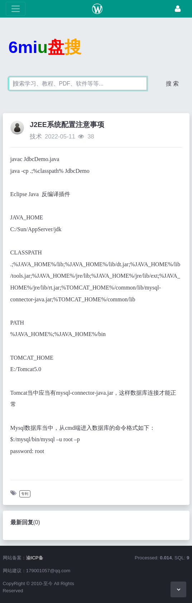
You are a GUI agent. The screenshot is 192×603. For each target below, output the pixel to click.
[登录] (177, 8)
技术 (36, 136)
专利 (24, 494)
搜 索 (172, 84)
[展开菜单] (15, 9)
